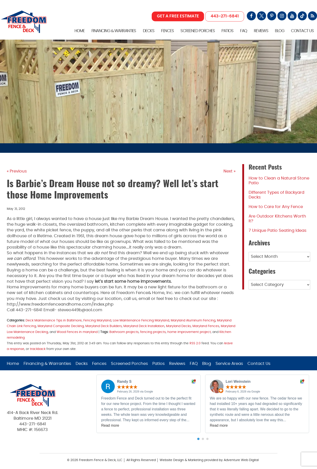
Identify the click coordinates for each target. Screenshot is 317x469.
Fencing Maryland (97, 320)
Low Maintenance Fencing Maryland (141, 320)
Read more (110, 425)
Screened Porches (197, 31)
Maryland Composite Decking (61, 326)
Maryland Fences (205, 326)
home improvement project (189, 332)
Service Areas (229, 364)
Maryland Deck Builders (103, 326)
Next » (229, 171)
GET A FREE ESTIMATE (178, 16)
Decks (148, 31)
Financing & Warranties (113, 31)
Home (79, 31)
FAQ (243, 31)
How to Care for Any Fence (276, 207)
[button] (198, 439)
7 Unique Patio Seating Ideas (277, 231)
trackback (38, 349)
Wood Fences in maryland (77, 332)
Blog (279, 31)
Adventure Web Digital (241, 460)
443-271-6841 (225, 16)
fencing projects (153, 332)
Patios (227, 31)
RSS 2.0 (195, 343)
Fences (167, 31)
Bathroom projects (124, 332)
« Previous (17, 171)
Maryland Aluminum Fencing (193, 320)
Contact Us (302, 31)
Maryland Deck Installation (143, 326)
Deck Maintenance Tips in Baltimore (54, 320)
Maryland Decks (178, 326)
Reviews (261, 31)
